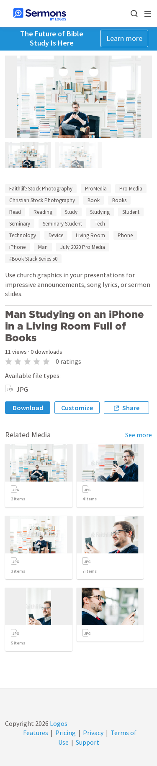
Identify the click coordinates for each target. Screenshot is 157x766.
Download (28, 407)
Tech (100, 223)
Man (43, 247)
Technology (22, 235)
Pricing (65, 732)
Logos (58, 723)
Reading (42, 212)
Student (130, 212)
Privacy (93, 732)
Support (87, 742)
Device (56, 235)
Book (94, 200)
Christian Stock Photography (42, 200)
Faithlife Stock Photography (40, 188)
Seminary (19, 223)
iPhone (17, 247)
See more (138, 435)
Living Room (90, 235)
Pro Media (130, 188)
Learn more (124, 38)
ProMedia (96, 188)
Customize (77, 407)
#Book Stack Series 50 (33, 258)
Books (119, 200)
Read (15, 212)
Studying (100, 212)
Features (35, 732)
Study (71, 212)
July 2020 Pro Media (82, 247)
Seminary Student (62, 223)
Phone (125, 235)
